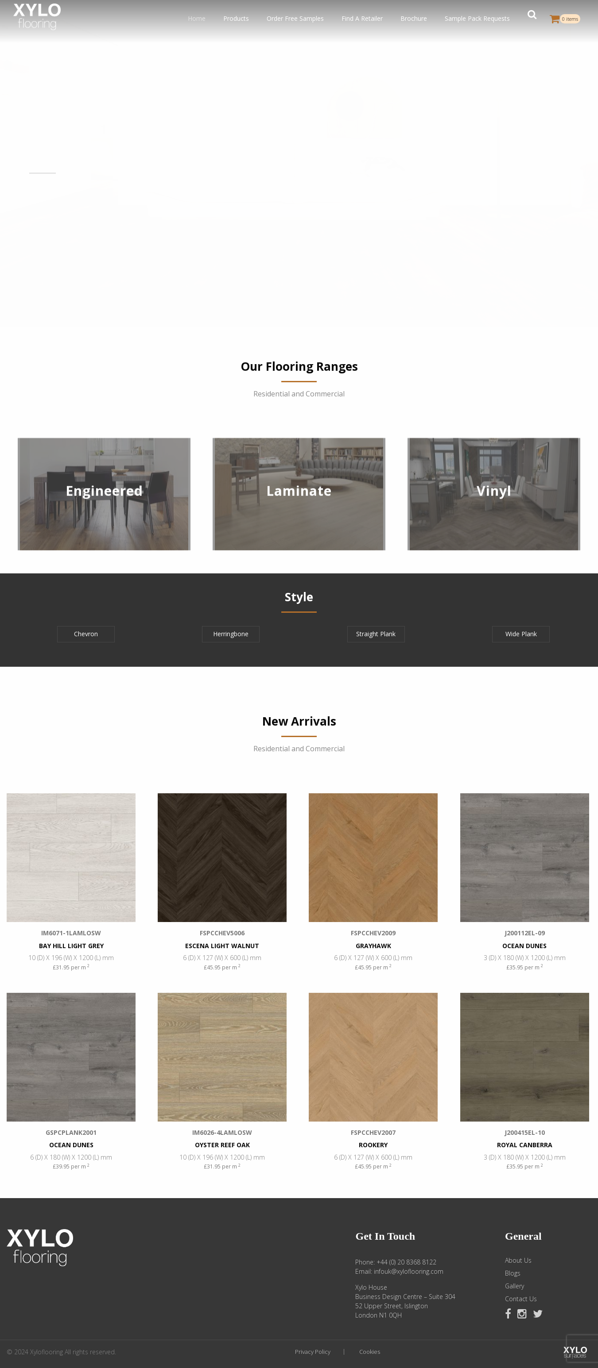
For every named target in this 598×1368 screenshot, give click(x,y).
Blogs (512, 1273)
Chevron (86, 634)
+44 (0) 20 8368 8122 (406, 1262)
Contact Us (521, 1299)
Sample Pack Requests (477, 18)
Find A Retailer (362, 18)
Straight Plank (376, 634)
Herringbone (231, 634)
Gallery (514, 1286)
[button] (532, 18)
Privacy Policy (312, 1352)
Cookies (369, 1352)
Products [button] (236, 18)
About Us (518, 1260)
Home (197, 18)
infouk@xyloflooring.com (408, 1271)
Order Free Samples (295, 18)
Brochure (413, 18)
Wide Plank (521, 634)
